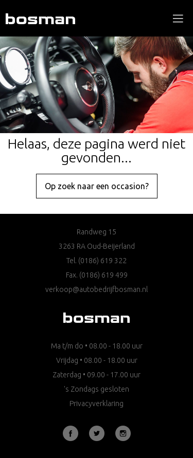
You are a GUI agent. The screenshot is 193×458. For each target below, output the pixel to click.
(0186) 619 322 (102, 261)
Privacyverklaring (96, 403)
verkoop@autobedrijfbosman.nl (96, 289)
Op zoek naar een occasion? (97, 186)
